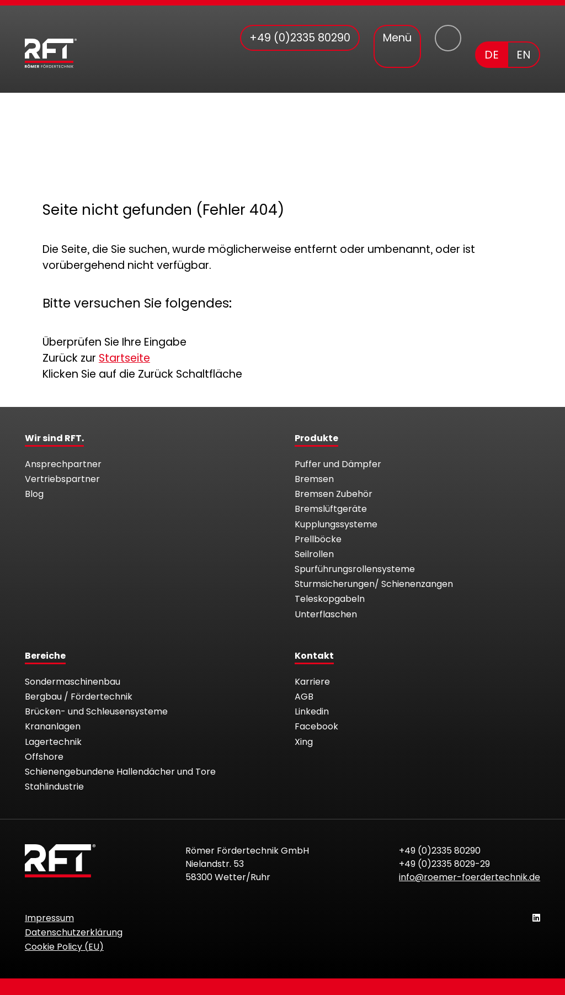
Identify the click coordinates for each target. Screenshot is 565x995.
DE (491, 54)
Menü (397, 37)
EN (523, 54)
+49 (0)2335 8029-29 (444, 864)
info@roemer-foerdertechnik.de (469, 877)
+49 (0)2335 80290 (440, 850)
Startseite (124, 358)
